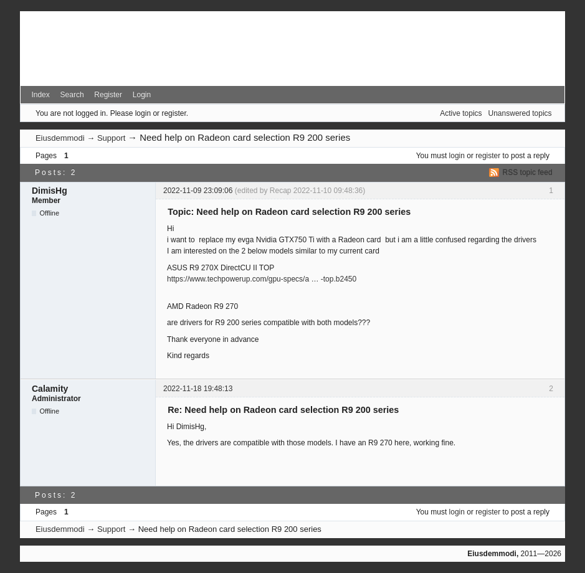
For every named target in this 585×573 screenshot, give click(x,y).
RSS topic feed (528, 172)
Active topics (461, 113)
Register (108, 94)
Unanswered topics (520, 113)
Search (72, 94)
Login (142, 94)
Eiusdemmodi (60, 138)
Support (111, 138)
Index (40, 94)
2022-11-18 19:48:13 (197, 388)
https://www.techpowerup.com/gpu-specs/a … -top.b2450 (261, 279)
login (457, 155)
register (487, 155)
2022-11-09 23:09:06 (197, 190)
